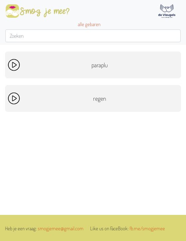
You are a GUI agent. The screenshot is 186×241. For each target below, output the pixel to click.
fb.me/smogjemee (147, 228)
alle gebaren (89, 24)
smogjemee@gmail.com (60, 228)
